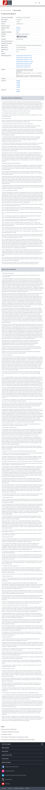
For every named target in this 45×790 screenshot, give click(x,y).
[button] (22, 98)
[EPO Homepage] (7, 2)
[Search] (36, 3)
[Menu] (39, 3)
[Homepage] (1, 10)
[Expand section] (42, 744)
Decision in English (21, 36)
